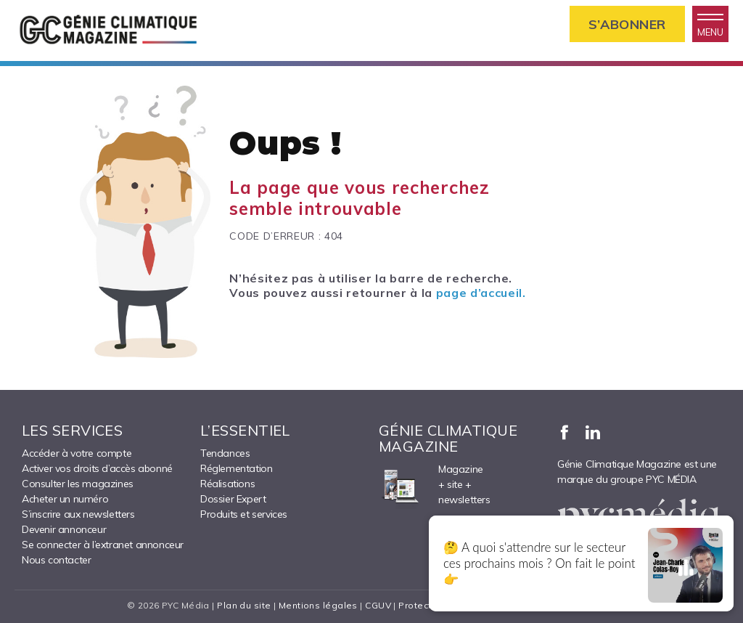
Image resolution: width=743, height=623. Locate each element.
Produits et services (243, 514)
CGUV (378, 605)
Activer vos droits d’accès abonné (97, 468)
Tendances (225, 453)
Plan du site (244, 605)
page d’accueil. (481, 292)
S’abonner (627, 24)
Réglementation (236, 468)
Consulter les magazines (78, 483)
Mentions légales (318, 605)
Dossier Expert (233, 498)
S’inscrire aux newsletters (78, 514)
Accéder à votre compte (76, 453)
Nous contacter (56, 559)
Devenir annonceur (64, 529)
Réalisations (227, 483)
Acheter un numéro (65, 498)
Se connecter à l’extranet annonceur (103, 544)
